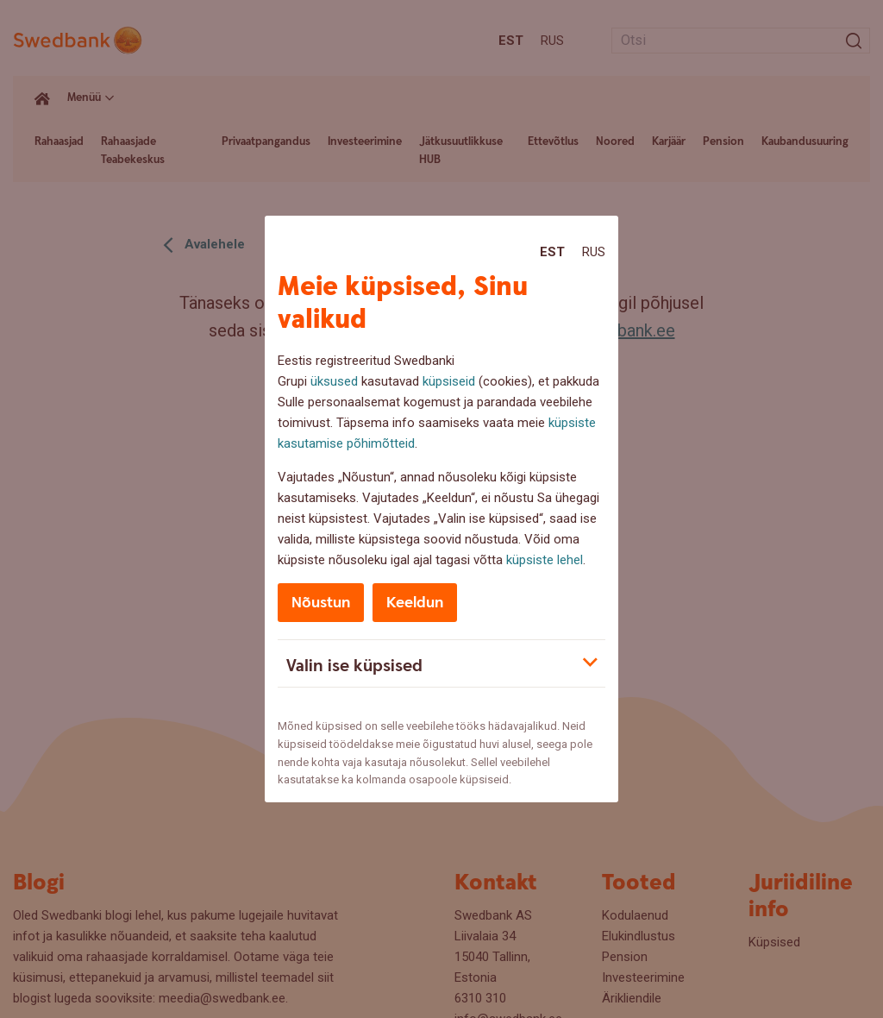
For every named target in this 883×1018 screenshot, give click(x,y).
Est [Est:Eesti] (552, 252)
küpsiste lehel (544, 560)
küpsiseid (449, 381)
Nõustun (320, 603)
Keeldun (414, 603)
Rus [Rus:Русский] (593, 252)
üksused (334, 381)
